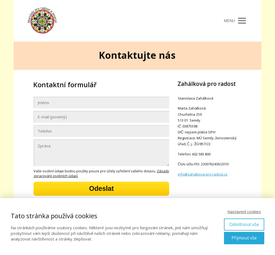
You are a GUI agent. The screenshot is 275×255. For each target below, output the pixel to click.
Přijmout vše (244, 238)
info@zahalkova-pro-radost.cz (202, 174)
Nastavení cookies (244, 211)
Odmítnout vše (244, 224)
